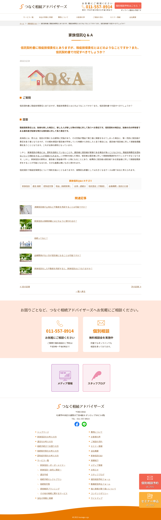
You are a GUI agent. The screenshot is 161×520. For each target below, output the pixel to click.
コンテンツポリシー (99, 493)
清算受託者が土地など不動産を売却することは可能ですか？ (60, 206)
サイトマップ (96, 498)
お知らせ (95, 469)
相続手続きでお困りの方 (48, 446)
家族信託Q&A (96, 455)
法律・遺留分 (80, 186)
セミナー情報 (115, 17)
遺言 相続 (36, 186)
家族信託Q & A (32, 23)
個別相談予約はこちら (127, 5)
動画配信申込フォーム (100, 484)
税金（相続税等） (63, 186)
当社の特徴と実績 (46, 17)
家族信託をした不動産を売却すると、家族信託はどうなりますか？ (63, 268)
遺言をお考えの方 (45, 441)
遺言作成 (44, 474)
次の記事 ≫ (136, 286)
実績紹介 (95, 460)
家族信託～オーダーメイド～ (52, 465)
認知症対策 (48, 186)
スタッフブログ (97, 474)
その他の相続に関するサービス (53, 493)
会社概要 (132, 17)
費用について (63, 17)
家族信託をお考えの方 (47, 436)
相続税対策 (45, 484)
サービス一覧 (28, 17)
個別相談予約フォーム (100, 479)
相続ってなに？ (41, 238)
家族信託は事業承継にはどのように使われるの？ (55, 221)
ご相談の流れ (98, 17)
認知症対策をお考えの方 (48, 455)
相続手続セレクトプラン (51, 479)
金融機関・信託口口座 (118, 186)
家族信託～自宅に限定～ (51, 469)
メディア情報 (96, 465)
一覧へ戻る (80, 291)
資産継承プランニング (50, 488)
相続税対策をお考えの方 (48, 450)
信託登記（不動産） (97, 186)
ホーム (22, 23)
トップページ (43, 432)
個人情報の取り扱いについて (103, 488)
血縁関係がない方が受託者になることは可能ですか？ (57, 255)
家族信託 (26, 186)
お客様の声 (80, 17)
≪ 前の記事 (25, 286)
